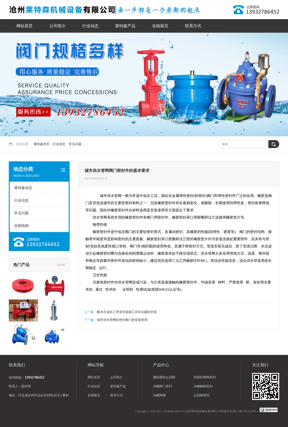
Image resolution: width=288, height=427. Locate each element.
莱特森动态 (23, 188)
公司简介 (57, 26)
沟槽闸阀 (159, 395)
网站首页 (24, 26)
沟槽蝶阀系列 (203, 386)
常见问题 (75, 144)
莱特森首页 (41, 144)
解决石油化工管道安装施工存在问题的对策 (127, 312)
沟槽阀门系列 (162, 386)
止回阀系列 (201, 395)
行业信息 (21, 200)
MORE (61, 264)
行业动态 (90, 26)
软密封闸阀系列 (205, 377)
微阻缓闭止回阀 (164, 377)
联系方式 (193, 26)
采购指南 (21, 226)
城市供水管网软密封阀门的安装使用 (122, 320)
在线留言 (160, 26)
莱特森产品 (125, 26)
